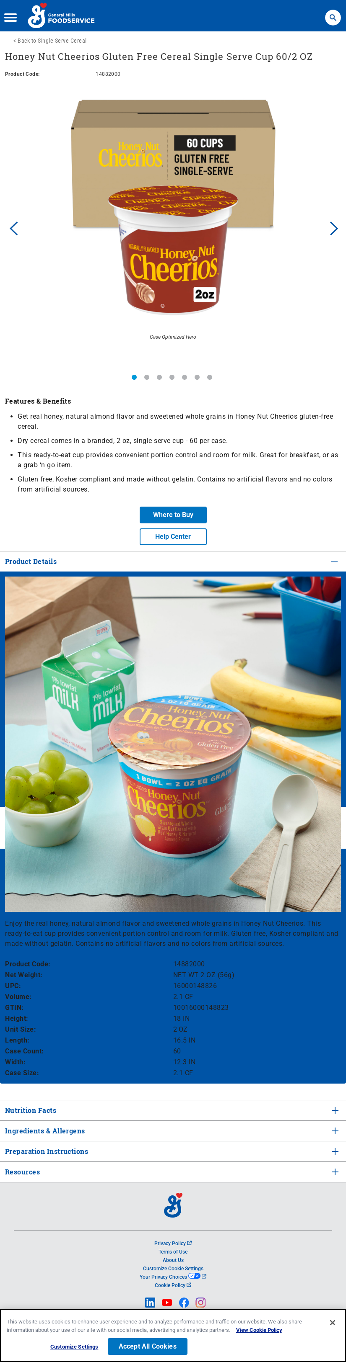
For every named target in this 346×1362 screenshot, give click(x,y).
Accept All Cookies (148, 1348)
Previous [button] (11, 227)
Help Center (173, 537)
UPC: (13, 986)
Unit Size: (20, 1029)
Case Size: (22, 1073)
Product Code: (28, 964)
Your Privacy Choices (173, 1277)
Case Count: (24, 1051)
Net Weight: (24, 975)
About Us (173, 1260)
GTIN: (14, 1008)
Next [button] (334, 227)
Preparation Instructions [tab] (45, 1151)
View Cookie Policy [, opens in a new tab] (259, 1331)
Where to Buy (173, 515)
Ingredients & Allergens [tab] (44, 1130)
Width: (15, 1062)
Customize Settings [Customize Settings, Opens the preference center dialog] (74, 1348)
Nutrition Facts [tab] (29, 1110)
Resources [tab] (22, 1171)
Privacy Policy (173, 1243)
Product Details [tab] (31, 561)
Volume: (18, 997)
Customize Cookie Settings (173, 1269)
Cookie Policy (173, 1285)
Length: (17, 1040)
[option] (173, 227)
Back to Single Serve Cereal (52, 40)
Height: (17, 1018)
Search (333, 14)
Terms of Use (173, 1252)
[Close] (332, 1324)
